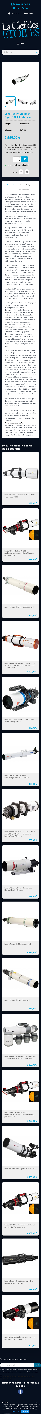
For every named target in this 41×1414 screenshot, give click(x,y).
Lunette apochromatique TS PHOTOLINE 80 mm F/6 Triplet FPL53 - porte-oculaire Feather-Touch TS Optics (19, 834)
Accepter (25, 1411)
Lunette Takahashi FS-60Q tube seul (17, 1000)
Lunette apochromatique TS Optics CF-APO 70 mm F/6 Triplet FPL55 (19, 721)
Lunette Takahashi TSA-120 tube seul (17, 944)
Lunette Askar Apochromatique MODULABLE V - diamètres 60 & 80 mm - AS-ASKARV (20, 1058)
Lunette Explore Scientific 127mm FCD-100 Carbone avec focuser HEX (19, 1282)
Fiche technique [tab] (25, 185)
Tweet (27, 171)
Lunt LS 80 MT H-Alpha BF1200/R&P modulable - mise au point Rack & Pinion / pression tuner (19, 553)
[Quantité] (15, 159)
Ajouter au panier (24, 159)
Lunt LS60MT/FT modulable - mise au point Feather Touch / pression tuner (19, 1338)
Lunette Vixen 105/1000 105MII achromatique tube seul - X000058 (16, 777)
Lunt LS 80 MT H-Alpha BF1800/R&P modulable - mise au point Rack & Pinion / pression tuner (19, 1115)
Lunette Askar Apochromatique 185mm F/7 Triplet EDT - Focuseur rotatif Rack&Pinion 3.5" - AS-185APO (19, 665)
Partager (21, 171)
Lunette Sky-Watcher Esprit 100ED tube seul (19, 1169)
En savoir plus (16, 1411)
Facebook (20, 1391)
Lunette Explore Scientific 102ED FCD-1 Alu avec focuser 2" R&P (19, 496)
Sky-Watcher (24, 124)
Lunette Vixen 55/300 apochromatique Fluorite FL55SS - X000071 (18, 889)
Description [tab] (11, 185)
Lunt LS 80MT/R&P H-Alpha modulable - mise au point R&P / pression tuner (20, 1226)
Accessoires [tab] (24, 189)
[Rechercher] (20, 52)
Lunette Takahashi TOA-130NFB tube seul (19, 607)
